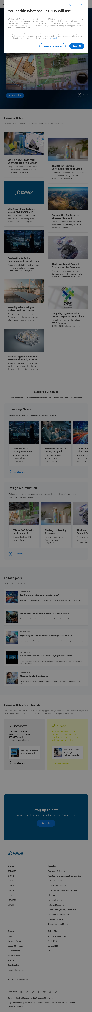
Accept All (76, 46)
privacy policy (53, 38)
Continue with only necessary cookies (70, 5)
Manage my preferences (52, 46)
